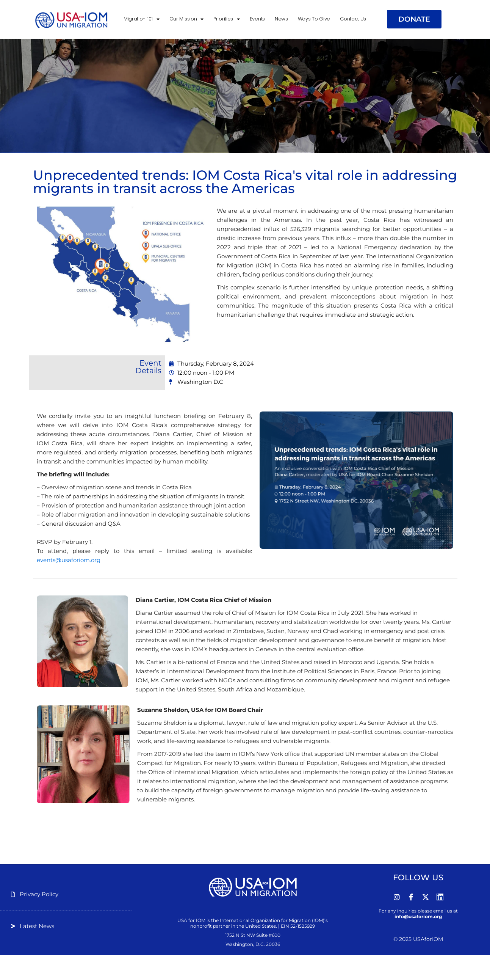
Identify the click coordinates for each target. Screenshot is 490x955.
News (281, 18)
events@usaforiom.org (68, 560)
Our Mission (186, 19)
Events (257, 18)
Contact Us (353, 18)
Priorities (226, 19)
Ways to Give (314, 18)
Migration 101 (142, 19)
